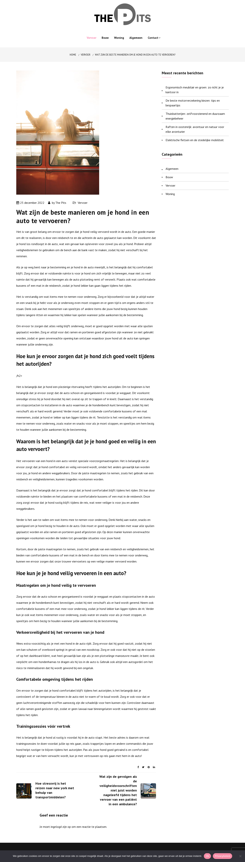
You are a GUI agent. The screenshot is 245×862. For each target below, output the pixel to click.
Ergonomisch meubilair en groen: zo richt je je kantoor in (195, 89)
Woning (119, 38)
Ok (207, 856)
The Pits (60, 203)
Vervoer (91, 38)
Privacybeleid (222, 856)
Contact (153, 38)
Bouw (105, 38)
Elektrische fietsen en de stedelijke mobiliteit (195, 140)
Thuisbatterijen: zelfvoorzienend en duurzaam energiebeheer (195, 116)
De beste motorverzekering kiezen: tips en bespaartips (193, 103)
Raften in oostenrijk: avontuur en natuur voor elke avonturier (195, 129)
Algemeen (135, 38)
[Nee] (240, 856)
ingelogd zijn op (61, 827)
